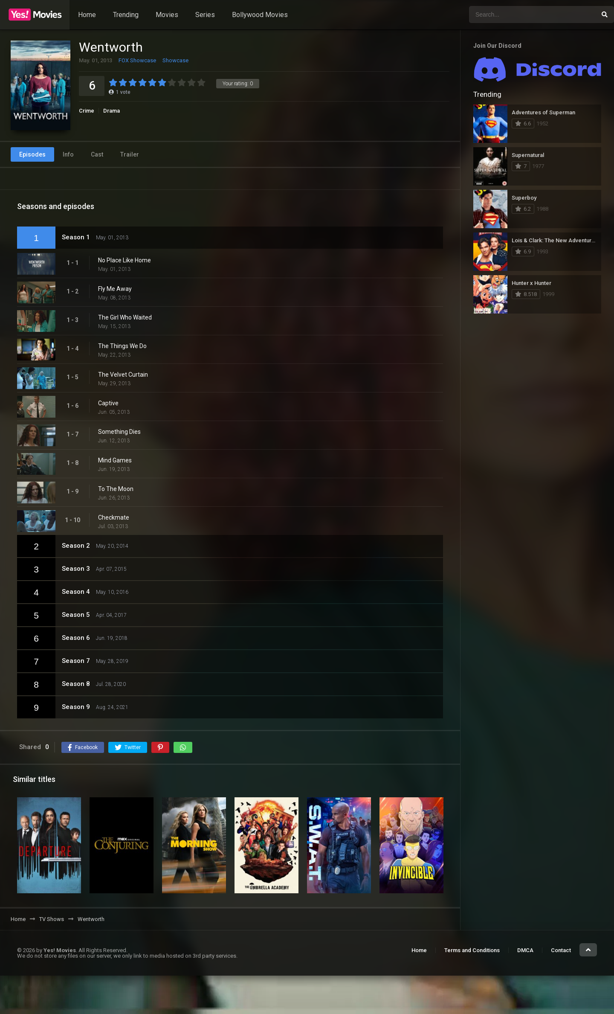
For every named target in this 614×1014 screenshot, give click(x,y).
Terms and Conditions (472, 950)
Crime (86, 110)
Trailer (129, 154)
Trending (126, 15)
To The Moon (115, 488)
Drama (111, 110)
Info (68, 154)
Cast (97, 154)
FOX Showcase (137, 60)
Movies (167, 15)
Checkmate (113, 517)
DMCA (525, 950)
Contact (561, 950)
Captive (108, 403)
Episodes (32, 154)
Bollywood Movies (260, 15)
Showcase (175, 60)
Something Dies (119, 431)
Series (205, 15)
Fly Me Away (115, 288)
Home (87, 15)
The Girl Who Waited (125, 317)
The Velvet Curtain (123, 374)
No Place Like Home (124, 260)
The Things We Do (122, 346)
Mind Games (115, 460)
